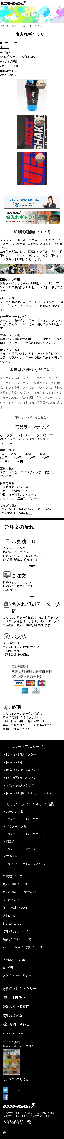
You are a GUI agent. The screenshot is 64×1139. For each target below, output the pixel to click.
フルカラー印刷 (10, 335)
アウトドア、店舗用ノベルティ (20, 498)
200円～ (16, 453)
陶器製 (49, 472)
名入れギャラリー (12, 26)
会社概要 (8, 967)
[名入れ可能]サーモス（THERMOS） (29, 793)
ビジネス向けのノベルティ (17, 487)
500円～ (5, 457)
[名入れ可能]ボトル (18, 762)
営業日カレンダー (13, 1033)
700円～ (33, 457)
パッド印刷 (7, 298)
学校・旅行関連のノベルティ (18, 494)
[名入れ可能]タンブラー (21, 754)
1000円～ (20, 461)
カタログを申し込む (15, 1079)
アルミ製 (5, 476)
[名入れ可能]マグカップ (21, 777)
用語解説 (12, 1015)
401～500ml (7, 513)
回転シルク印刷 (38, 251)
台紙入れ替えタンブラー (21, 785)
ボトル (4, 47)
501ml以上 (25, 513)
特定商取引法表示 (14, 959)
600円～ (19, 457)
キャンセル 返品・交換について (23, 947)
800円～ (47, 457)
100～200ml (7, 509)
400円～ (44, 453)
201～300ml (26, 509)
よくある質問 (16, 1006)
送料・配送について (15, 931)
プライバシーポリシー (17, 975)
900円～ (5, 461)
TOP (2, 26)
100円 (3, 453)
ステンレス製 (8, 472)
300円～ (30, 453)
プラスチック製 (31, 472)
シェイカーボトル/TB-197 (17, 56)
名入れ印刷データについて (20, 891)
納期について (11, 915)
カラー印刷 (49, 255)
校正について (11, 899)
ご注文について (13, 876)
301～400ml (44, 509)
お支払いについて (14, 923)
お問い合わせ (16, 1024)
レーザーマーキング (24, 255)
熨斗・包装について (15, 907)
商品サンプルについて (17, 939)
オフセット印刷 (13, 259)
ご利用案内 (14, 997)
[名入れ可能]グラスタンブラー (25, 769)
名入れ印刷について (15, 884)
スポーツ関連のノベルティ (17, 490)
